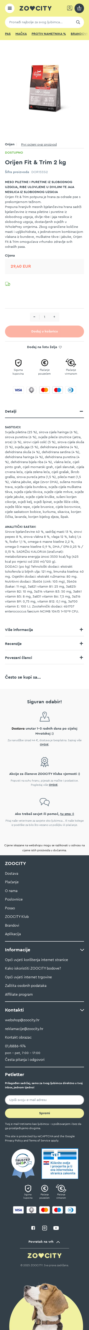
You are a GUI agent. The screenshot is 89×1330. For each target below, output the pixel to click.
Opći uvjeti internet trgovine (28, 977)
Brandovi (79, 34)
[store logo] (35, 8)
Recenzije (13, 644)
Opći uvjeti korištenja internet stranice (36, 960)
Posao (10, 908)
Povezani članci (18, 658)
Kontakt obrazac (18, 1037)
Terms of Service (39, 1140)
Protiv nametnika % (49, 34)
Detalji (10, 411)
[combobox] (44, 22)
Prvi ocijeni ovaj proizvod (39, 144)
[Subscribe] (44, 1113)
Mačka (21, 34)
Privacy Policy (14, 1140)
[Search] (78, 22)
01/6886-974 (15, 1046)
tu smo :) (67, 814)
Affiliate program (19, 994)
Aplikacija (13, 934)
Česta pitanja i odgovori (25, 1060)
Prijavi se (70, 8)
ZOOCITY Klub (17, 917)
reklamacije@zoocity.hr (24, 1029)
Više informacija (19, 630)
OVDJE (44, 744)
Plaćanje (12, 882)
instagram (44, 1228)
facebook (33, 1228)
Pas (8, 34)
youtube (56, 1228)
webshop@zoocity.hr (22, 1020)
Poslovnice (14, 899)
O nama (11, 891)
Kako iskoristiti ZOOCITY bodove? (33, 968)
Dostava (11, 873)
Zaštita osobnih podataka (26, 986)
